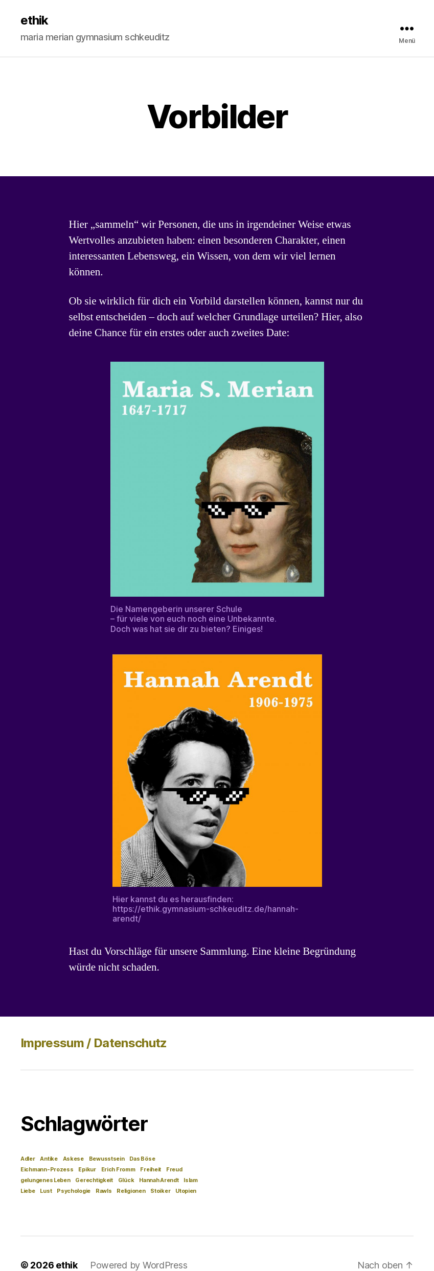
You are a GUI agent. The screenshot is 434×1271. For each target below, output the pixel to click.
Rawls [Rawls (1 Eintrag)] (104, 1191)
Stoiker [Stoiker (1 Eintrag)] (160, 1191)
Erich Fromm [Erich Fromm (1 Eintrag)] (118, 1169)
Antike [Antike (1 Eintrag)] (48, 1159)
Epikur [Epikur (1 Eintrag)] (87, 1169)
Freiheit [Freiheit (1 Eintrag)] (150, 1169)
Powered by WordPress (139, 1265)
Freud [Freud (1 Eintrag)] (174, 1169)
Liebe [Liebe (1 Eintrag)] (27, 1191)
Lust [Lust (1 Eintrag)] (46, 1191)
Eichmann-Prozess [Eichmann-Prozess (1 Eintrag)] (47, 1169)
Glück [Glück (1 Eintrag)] (126, 1180)
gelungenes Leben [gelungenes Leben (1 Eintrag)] (45, 1180)
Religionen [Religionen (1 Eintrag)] (131, 1191)
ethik (34, 20)
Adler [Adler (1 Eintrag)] (27, 1159)
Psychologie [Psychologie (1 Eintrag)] (73, 1191)
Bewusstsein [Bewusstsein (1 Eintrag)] (107, 1159)
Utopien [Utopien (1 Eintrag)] (185, 1191)
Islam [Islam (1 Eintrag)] (191, 1180)
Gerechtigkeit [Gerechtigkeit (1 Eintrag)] (94, 1180)
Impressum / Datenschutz (93, 1042)
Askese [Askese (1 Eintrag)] (73, 1159)
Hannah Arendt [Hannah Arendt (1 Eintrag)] (159, 1180)
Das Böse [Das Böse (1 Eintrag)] (142, 1159)
